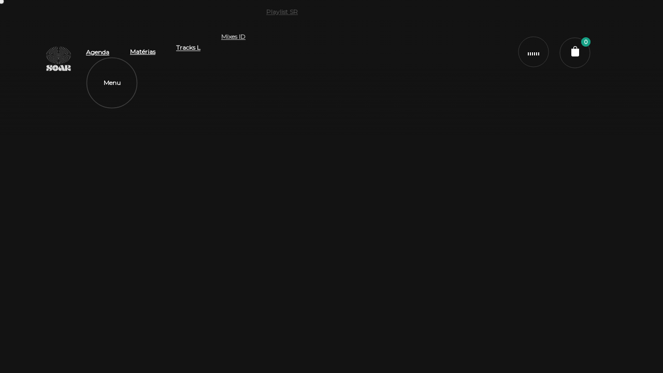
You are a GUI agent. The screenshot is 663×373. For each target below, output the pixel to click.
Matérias (142, 30)
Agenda (97, 45)
